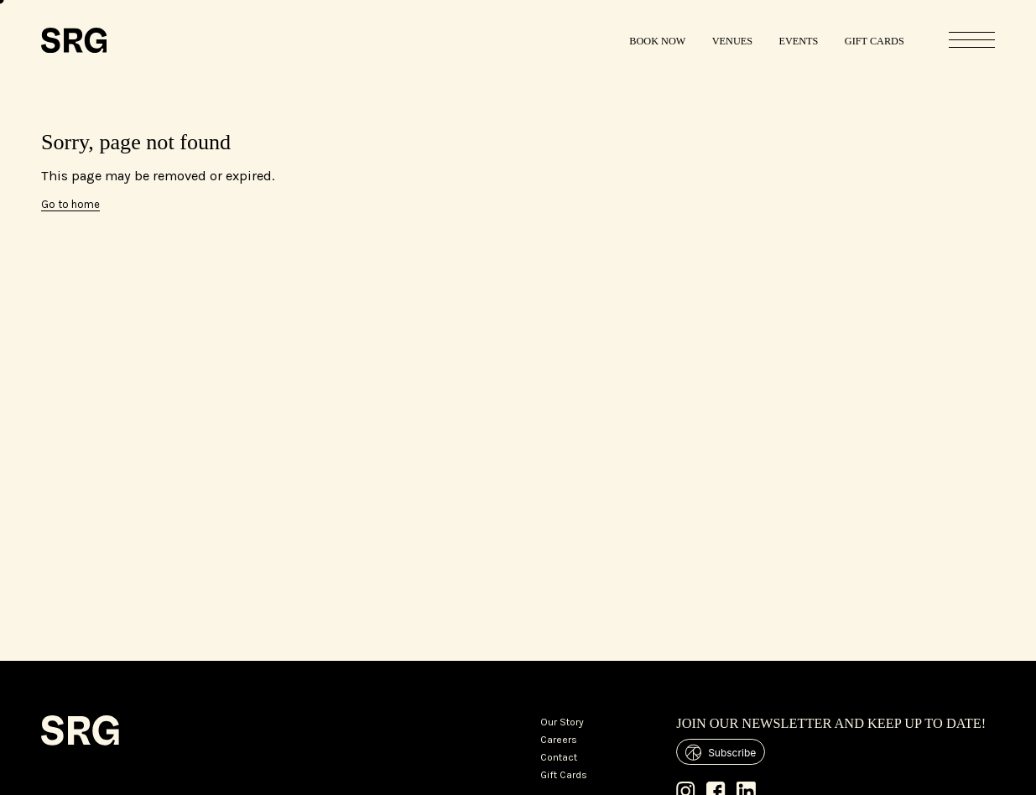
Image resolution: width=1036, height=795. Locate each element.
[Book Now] (658, 40)
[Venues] (732, 40)
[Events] (799, 40)
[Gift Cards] (875, 40)
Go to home (70, 204)
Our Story (562, 722)
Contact (558, 757)
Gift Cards (563, 775)
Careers (558, 740)
